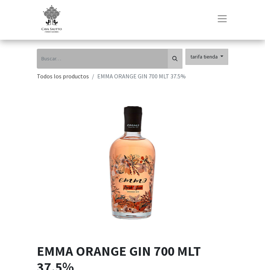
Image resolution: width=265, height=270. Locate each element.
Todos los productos (63, 76)
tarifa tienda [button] (204, 56)
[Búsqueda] (174, 59)
